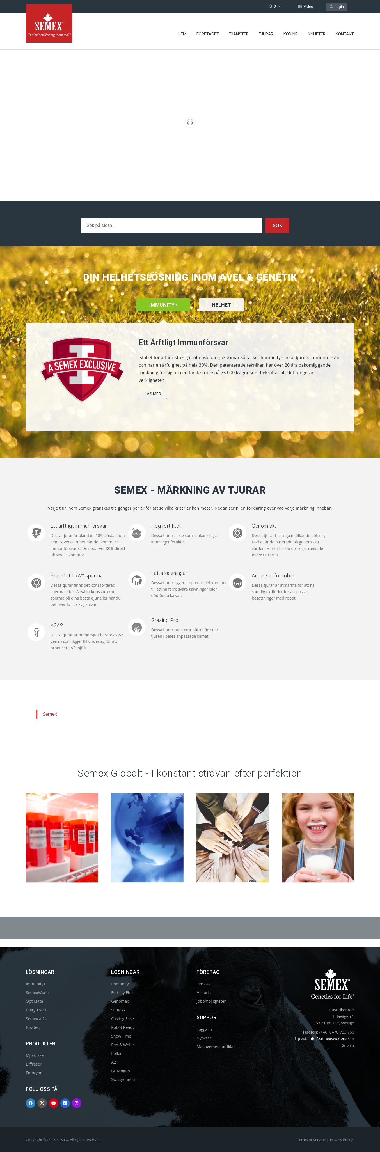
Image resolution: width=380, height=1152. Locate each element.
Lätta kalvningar (169, 573)
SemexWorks (38, 992)
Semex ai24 (36, 1018)
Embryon (34, 1072)
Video (305, 6)
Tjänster (239, 29)
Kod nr (290, 29)
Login (337, 6)
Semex (50, 714)
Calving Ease (122, 1018)
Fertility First (122, 992)
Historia (203, 992)
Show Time (121, 1036)
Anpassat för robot (273, 576)
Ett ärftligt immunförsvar (79, 526)
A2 (113, 1062)
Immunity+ (36, 983)
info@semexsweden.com (331, 1038)
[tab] (221, 312)
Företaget (207, 29)
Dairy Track (36, 1010)
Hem (182, 29)
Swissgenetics (123, 1079)
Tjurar (266, 29)
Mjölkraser (35, 1055)
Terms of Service (311, 1139)
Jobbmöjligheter (211, 1001)
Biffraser (34, 1064)
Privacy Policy (341, 1139)
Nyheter (317, 29)
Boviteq (33, 1027)
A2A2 (57, 625)
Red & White (122, 1044)
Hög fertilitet (166, 526)
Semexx (118, 1010)
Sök (275, 6)
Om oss (203, 983)
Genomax (120, 1001)
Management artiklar (215, 1046)
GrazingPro (121, 1070)
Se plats (348, 1045)
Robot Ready (122, 1027)
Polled (116, 1053)
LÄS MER (153, 394)
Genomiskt (264, 526)
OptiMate (34, 1001)
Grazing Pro (164, 620)
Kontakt (345, 29)
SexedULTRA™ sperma (77, 576)
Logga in (204, 1029)
